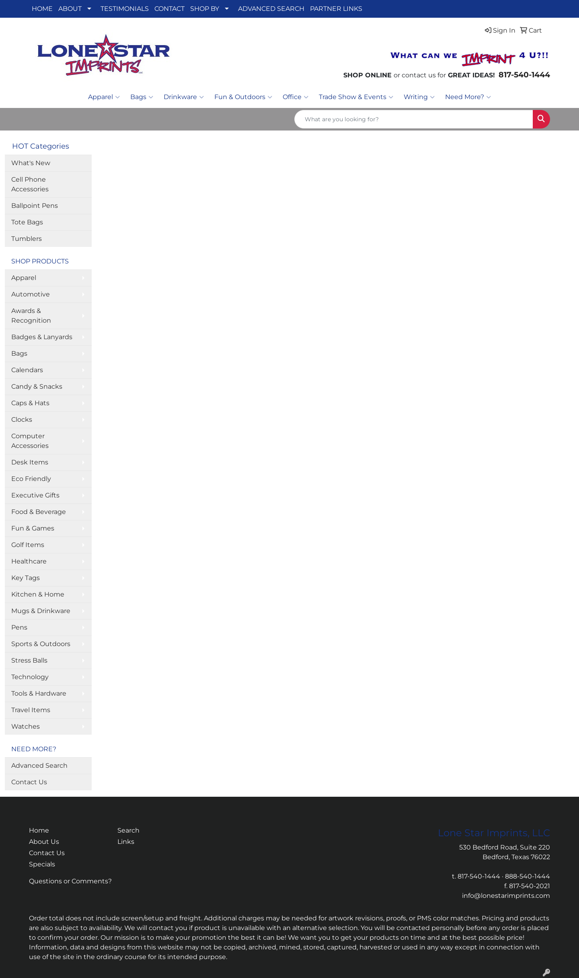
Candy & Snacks (36, 386)
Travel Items (30, 710)
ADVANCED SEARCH (271, 8)
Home (39, 830)
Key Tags (25, 578)
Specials (42, 864)
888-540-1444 (527, 876)
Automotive (30, 294)
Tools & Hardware (38, 693)
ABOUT (70, 8)
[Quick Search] (413, 119)
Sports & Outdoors (40, 644)
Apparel (104, 97)
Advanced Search (39, 765)
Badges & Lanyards (41, 337)
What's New (30, 163)
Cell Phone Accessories (30, 184)
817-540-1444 (479, 876)
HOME (42, 8)
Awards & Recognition (31, 315)
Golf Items (27, 545)
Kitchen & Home (37, 594)
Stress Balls (29, 660)
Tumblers (26, 238)
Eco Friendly (31, 479)
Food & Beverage (38, 512)
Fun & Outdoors (243, 97)
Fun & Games (32, 528)
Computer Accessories (30, 441)
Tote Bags (27, 222)
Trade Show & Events (356, 97)
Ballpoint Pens (34, 205)
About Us (44, 841)
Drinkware (184, 97)
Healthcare (29, 561)
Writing (419, 97)
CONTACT (169, 8)
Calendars (27, 370)
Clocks (21, 419)
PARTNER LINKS (336, 8)
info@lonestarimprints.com (506, 895)
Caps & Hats (30, 403)
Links (125, 841)
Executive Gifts (35, 495)
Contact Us (29, 782)
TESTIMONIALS (125, 8)
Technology (30, 677)
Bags (141, 97)
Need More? (468, 97)
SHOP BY (204, 8)
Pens (19, 627)
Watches (25, 726)
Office (295, 97)
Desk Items (29, 462)
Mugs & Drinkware (40, 611)
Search (128, 830)
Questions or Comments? (70, 881)
